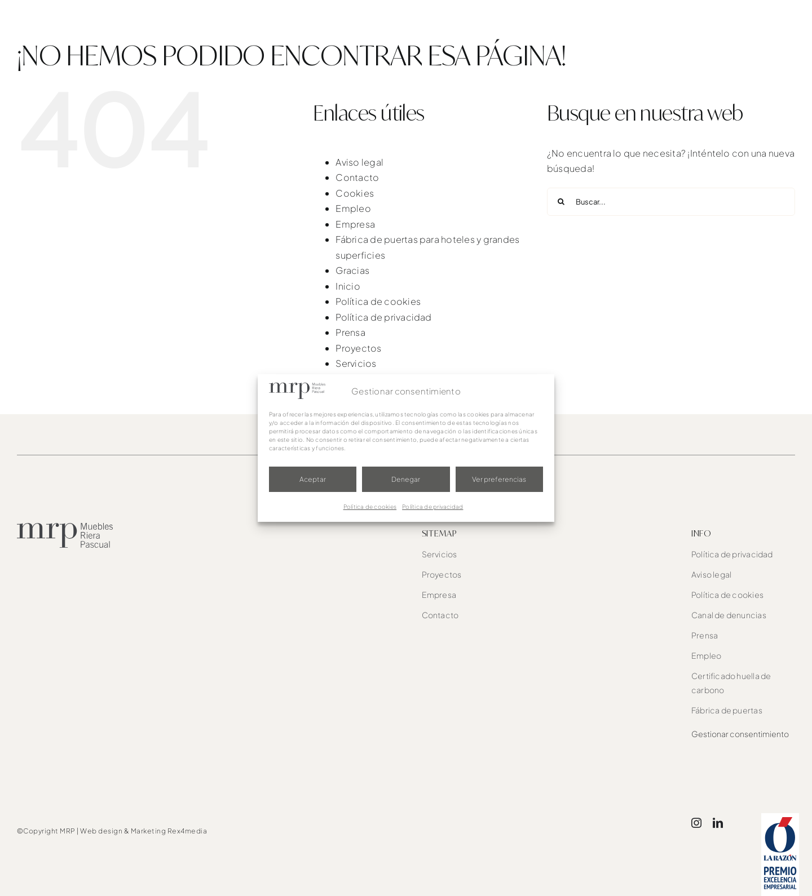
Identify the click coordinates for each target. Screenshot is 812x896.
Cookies (355, 193)
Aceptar (312, 479)
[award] (780, 817)
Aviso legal (359, 162)
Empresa (355, 224)
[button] (774, 22)
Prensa (350, 332)
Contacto (357, 177)
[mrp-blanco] (75, 11)
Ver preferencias (499, 479)
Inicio (348, 286)
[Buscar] (561, 202)
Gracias (352, 270)
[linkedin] (718, 823)
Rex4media (187, 831)
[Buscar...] (671, 202)
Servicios (356, 363)
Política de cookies (370, 506)
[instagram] (696, 823)
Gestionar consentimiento (740, 734)
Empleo (353, 208)
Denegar (405, 479)
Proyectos (358, 348)
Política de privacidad (432, 506)
